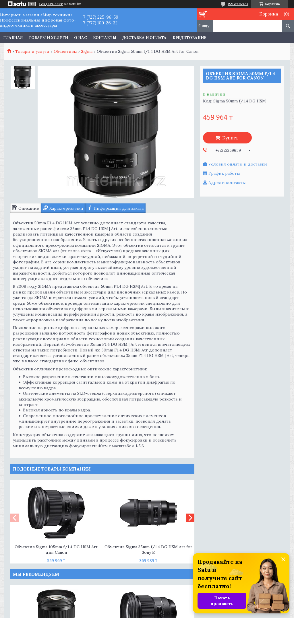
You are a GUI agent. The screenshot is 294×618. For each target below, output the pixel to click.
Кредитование (189, 37)
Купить (230, 138)
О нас (80, 37)
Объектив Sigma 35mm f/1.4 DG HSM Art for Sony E (148, 549)
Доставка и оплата (144, 37)
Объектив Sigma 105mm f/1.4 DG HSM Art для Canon (56, 549)
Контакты (104, 37)
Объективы (65, 51)
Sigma (86, 51)
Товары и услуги (48, 37)
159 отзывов (238, 4)
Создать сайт (51, 4)
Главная (13, 37)
